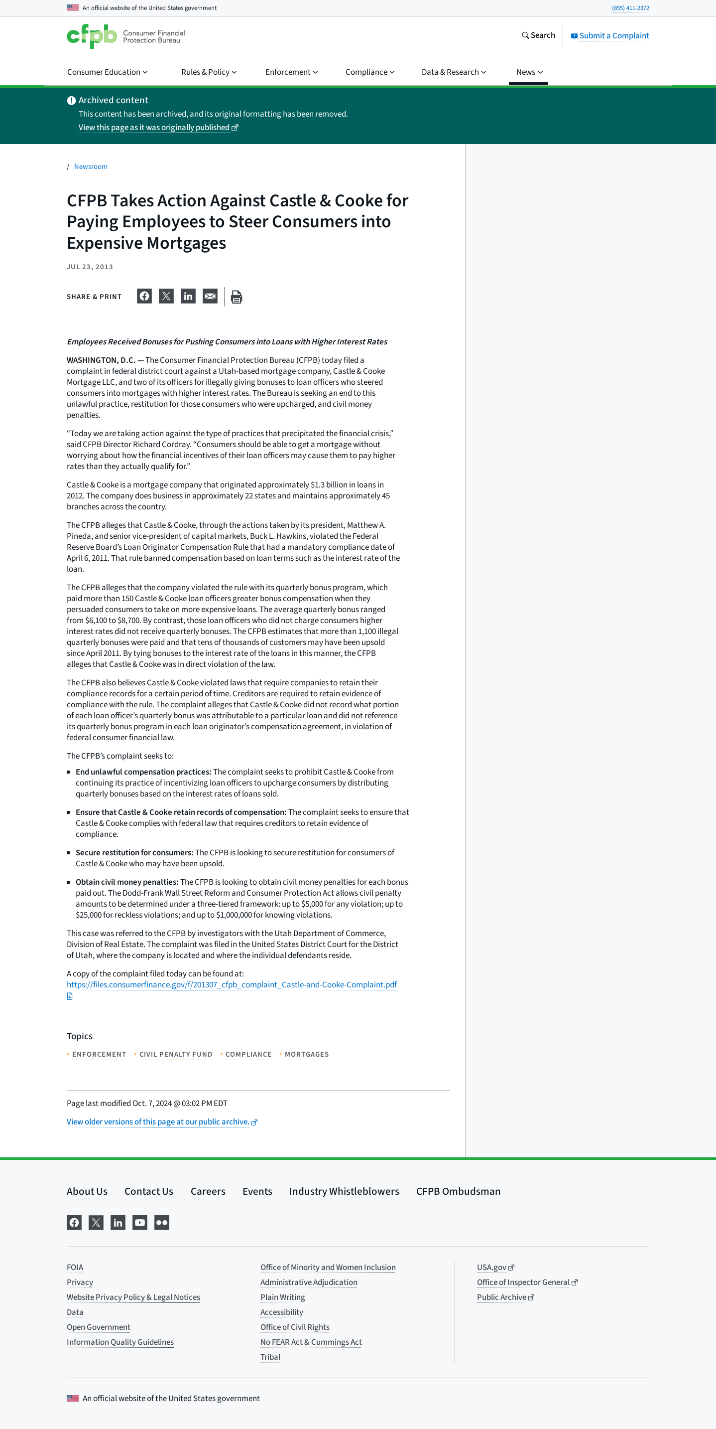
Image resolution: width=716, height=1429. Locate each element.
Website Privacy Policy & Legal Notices (133, 1297)
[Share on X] (166, 295)
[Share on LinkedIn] (188, 295)
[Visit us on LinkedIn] (118, 1221)
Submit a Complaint (610, 36)
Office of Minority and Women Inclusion (328, 1267)
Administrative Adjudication (309, 1282)
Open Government (98, 1327)
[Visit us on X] (96, 1221)
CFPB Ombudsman (458, 1191)
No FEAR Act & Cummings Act (311, 1342)
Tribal (270, 1357)
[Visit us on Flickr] (161, 1221)
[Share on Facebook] (144, 295)
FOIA (75, 1267)
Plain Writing (282, 1297)
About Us (87, 1191)
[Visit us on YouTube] (139, 1221)
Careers (208, 1191)
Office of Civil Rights (295, 1327)
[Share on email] (210, 295)
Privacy (80, 1282)
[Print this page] (236, 297)
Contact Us (148, 1191)
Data (75, 1312)
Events (257, 1191)
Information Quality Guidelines (120, 1342)
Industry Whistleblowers (344, 1191)
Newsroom (91, 166)
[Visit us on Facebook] (74, 1221)
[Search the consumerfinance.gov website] (538, 36)
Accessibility (281, 1312)
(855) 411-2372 (630, 7)
